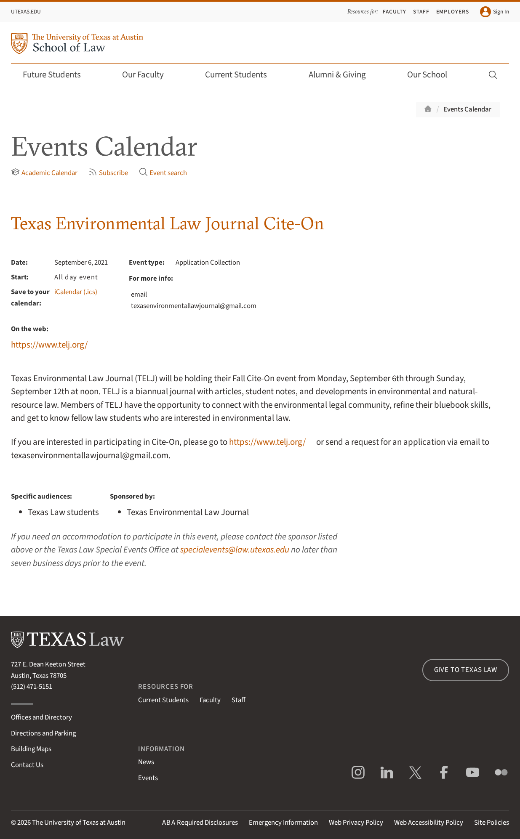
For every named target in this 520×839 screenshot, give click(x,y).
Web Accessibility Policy (428, 823)
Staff (421, 12)
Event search (163, 172)
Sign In (494, 11)
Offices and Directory (41, 717)
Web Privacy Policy (356, 823)
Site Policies (491, 823)
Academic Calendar (44, 172)
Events (148, 778)
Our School (433, 75)
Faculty (394, 12)
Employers (452, 12)
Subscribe (108, 172)
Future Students (57, 75)
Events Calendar (467, 109)
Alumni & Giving (343, 75)
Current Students (241, 75)
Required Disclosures (200, 823)
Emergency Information (283, 823)
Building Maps (31, 749)
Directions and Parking (43, 733)
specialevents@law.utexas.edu (234, 550)
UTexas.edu (26, 12)
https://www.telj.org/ (49, 345)
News (146, 762)
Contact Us (27, 765)
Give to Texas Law (465, 670)
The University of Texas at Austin (78, 823)
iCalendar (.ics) (75, 292)
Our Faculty (148, 75)
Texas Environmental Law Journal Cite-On (167, 223)
